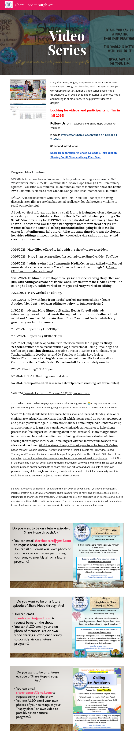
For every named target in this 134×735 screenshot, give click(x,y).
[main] (67, 42)
